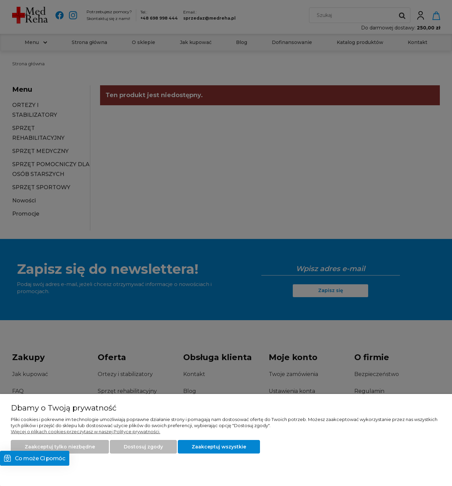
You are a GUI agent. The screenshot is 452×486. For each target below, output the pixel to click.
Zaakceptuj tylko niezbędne (60, 447)
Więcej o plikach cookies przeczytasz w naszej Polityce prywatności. (85, 431)
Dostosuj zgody (143, 447)
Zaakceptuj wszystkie (219, 447)
